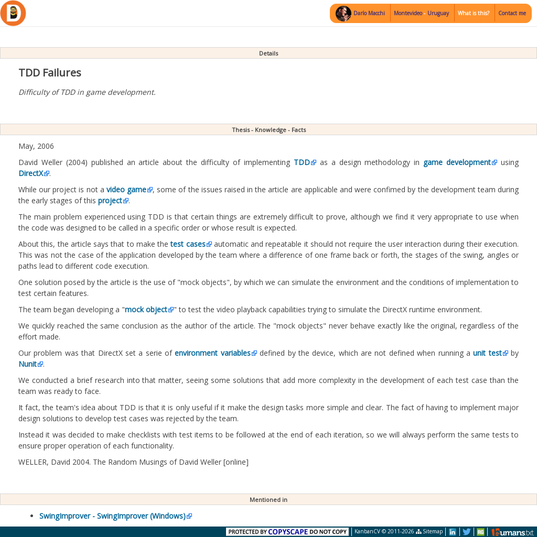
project (110, 200)
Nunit (27, 364)
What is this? (473, 13)
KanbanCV (367, 531)
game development (457, 162)
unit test (487, 353)
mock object (146, 309)
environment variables (212, 353)
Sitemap (429, 531)
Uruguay (438, 13)
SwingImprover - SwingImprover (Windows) (112, 516)
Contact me (512, 13)
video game (126, 189)
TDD (302, 162)
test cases (187, 244)
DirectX (30, 173)
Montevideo (409, 13)
